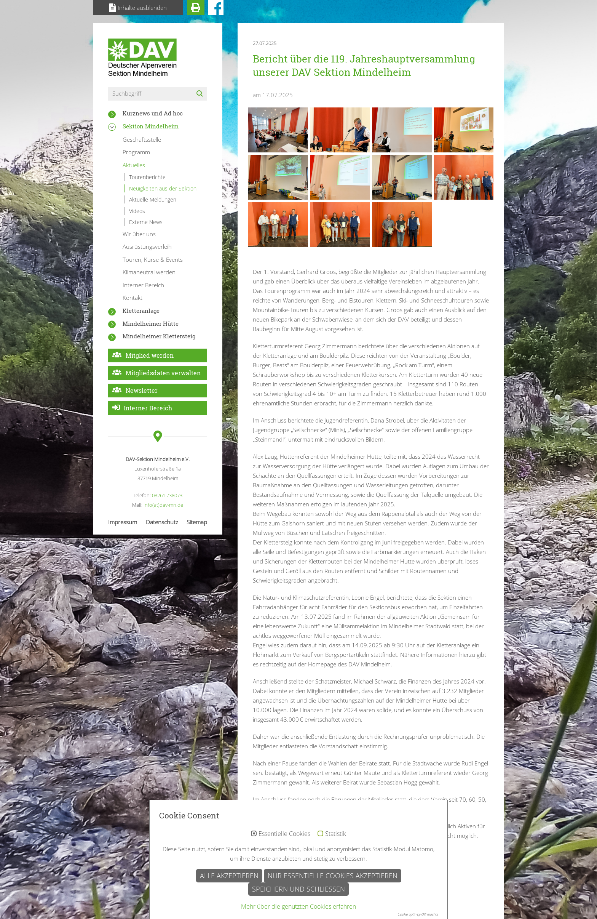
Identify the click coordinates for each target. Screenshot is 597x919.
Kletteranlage (141, 310)
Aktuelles (134, 165)
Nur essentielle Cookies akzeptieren (332, 912)
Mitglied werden (150, 355)
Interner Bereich (143, 285)
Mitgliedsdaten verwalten (163, 373)
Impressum (122, 522)
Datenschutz (162, 522)
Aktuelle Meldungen (152, 199)
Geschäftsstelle (142, 139)
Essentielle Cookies (284, 870)
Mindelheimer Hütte (151, 323)
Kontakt (132, 297)
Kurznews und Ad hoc (153, 113)
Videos (137, 211)
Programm (136, 152)
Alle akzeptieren (229, 912)
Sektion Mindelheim (151, 126)
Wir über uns (139, 234)
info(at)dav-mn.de (163, 504)
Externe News (146, 222)
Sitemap (197, 522)
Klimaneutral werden (149, 272)
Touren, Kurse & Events (153, 259)
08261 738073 (167, 495)
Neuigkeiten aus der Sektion (162, 188)
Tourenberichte (147, 177)
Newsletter (142, 390)
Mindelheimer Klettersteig (159, 336)
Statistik (335, 870)
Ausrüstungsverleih (147, 246)
